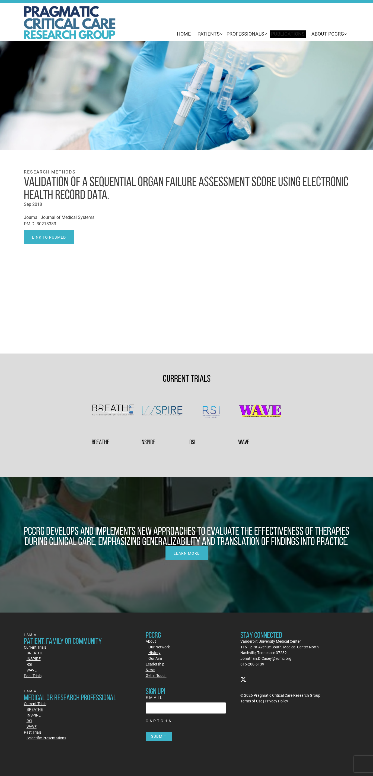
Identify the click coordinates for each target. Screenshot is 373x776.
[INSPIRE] (162, 411)
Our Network (159, 646)
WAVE (244, 442)
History (154, 652)
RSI (192, 442)
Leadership (155, 664)
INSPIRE (148, 442)
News (150, 669)
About (151, 641)
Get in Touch (156, 675)
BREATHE (100, 442)
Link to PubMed (49, 237)
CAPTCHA (159, 720)
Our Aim (155, 658)
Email (155, 697)
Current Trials (35, 647)
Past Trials (33, 675)
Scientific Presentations (46, 737)
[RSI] (211, 411)
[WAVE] (260, 411)
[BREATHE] (113, 411)
